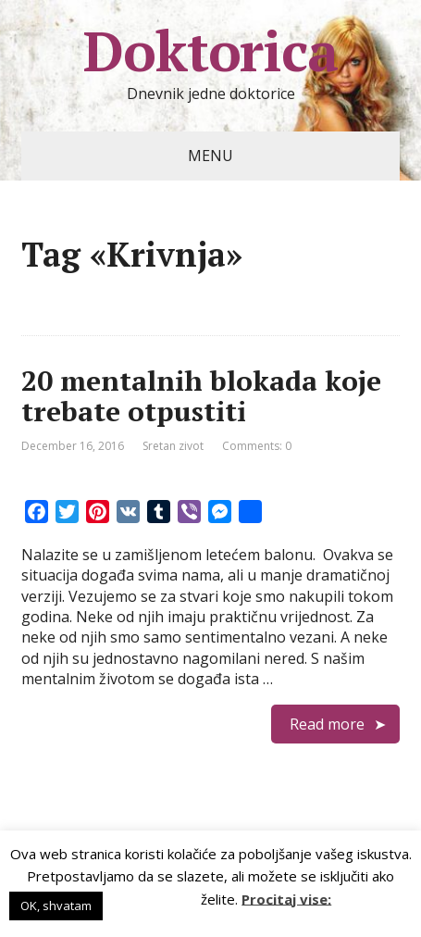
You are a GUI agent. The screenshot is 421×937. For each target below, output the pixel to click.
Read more (327, 724)
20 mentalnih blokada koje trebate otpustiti (201, 396)
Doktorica (210, 51)
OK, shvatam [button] (56, 905)
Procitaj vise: (286, 898)
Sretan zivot (173, 446)
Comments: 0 (256, 446)
